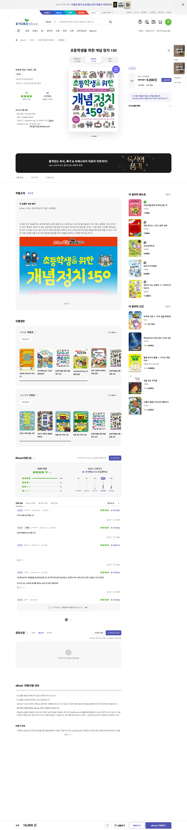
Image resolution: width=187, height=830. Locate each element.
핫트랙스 (81, 13)
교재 (72, 31)
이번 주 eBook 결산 (163, 31)
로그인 (136, 12)
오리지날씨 (81, 31)
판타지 (50, 31)
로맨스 (35, 31)
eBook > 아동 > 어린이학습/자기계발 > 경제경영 (37, 208)
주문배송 (153, 12)
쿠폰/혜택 (177, 78)
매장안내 (161, 12)
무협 (58, 31)
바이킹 (18, 74)
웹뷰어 (51, 121)
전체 (33, 633)
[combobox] (49, 22)
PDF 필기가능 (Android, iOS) (40, 126)
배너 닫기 (183, 4)
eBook (59, 13)
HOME (16, 40)
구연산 (29, 70)
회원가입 (129, 12)
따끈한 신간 (149, 31)
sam (70, 12)
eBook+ (93, 31)
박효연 (18, 70)
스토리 (93, 13)
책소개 (30, 193)
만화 (65, 31)
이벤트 (140, 31)
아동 (31, 40)
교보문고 (47, 13)
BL (42, 31)
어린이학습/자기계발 (45, 40)
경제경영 (61, 40)
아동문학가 (25, 339)
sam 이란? (177, 82)
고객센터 (168, 12)
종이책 (49, 633)
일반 (27, 31)
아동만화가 (25, 402)
